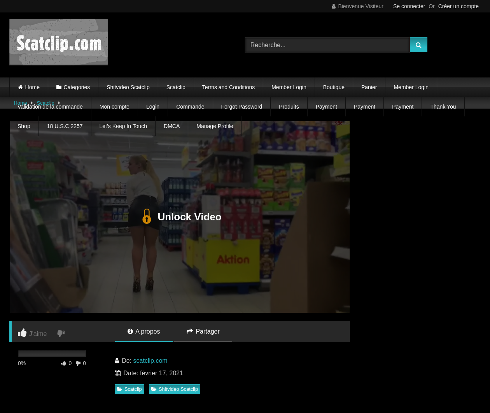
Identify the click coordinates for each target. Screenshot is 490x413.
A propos (144, 331)
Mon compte (115, 107)
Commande (190, 107)
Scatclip (176, 87)
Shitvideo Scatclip (128, 87)
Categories (77, 87)
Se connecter (409, 6)
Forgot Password (241, 107)
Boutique (334, 87)
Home (32, 87)
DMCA (172, 126)
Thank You (443, 107)
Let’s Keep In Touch (123, 126)
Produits (289, 107)
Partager (203, 331)
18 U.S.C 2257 (65, 126)
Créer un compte (458, 6)
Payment (326, 107)
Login (152, 107)
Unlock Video (179, 217)
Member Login (288, 87)
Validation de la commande (50, 107)
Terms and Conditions (228, 87)
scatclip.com (150, 360)
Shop (24, 126)
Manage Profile (214, 126)
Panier (369, 87)
